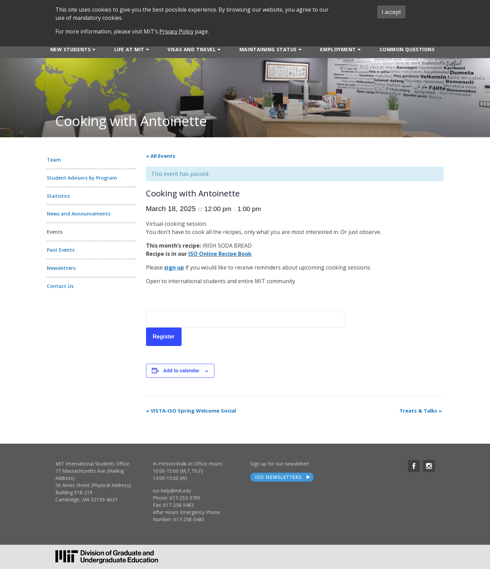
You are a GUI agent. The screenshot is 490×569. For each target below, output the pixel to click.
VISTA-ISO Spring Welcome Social (191, 410)
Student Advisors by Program (82, 178)
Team (54, 159)
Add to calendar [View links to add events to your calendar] (181, 370)
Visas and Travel (192, 49)
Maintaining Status (268, 49)
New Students (70, 49)
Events (55, 231)
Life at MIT (129, 49)
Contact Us (60, 286)
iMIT (334, 8)
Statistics (58, 196)
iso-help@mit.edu (172, 490)
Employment (338, 49)
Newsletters (61, 268)
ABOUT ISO (370, 9)
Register (164, 336)
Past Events (61, 250)
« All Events (160, 155)
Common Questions (407, 49)
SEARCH (267, 8)
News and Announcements (78, 213)
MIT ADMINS (415, 8)
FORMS (302, 8)
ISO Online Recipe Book (220, 254)
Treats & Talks (420, 410)
